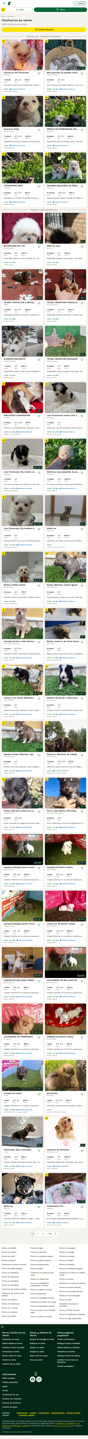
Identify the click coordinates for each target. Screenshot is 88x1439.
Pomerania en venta (10, 1352)
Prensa (5, 1390)
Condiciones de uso (10, 1395)
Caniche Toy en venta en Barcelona (67, 1361)
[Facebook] (32, 1379)
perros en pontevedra (39, 1264)
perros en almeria (9, 1300)
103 (50, 1234)
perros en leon (65, 1300)
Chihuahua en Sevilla (66, 1352)
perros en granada (38, 1294)
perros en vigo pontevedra (70, 1318)
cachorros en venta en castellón (68, 1305)
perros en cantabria (10, 1273)
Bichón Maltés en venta (12, 1343)
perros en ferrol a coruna (41, 1317)
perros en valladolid (10, 1285)
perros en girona (9, 1260)
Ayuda (4, 1386)
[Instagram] (39, 1379)
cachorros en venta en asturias (72, 1283)
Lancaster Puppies (27, 1415)
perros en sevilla (66, 1279)
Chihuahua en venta (10, 1339)
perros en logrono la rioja (41, 1290)
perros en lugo (36, 1248)
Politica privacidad (10, 1382)
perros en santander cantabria (72, 1314)
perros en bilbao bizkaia (12, 1269)
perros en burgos (66, 1260)
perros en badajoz (66, 1264)
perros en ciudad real (39, 1279)
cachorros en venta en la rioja (43, 1302)
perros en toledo (9, 1316)
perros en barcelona (10, 1277)
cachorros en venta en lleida (14, 1264)
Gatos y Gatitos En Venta (40, 1334)
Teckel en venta (9, 1360)
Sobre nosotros (8, 1378)
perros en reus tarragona (69, 1296)
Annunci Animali (73, 1413)
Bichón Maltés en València (68, 1347)
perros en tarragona (10, 1281)
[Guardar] (39, 73)
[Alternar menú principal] (4, 3)
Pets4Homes (22, 1413)
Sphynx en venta (37, 1347)
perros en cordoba (9, 1312)
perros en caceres (66, 1256)
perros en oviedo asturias (70, 1287)
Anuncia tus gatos (9, 1407)
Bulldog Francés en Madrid (68, 1343)
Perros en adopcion (65, 1366)
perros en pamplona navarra (42, 1306)
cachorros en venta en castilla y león (72, 1274)
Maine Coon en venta (39, 1356)
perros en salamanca (11, 1304)
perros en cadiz (8, 1256)
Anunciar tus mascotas (12, 1399)
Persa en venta (36, 1360)
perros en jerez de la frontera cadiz (43, 1311)
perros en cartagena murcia (42, 1298)
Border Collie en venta (11, 1356)
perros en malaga (66, 1252)
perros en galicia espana (40, 1260)
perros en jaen (36, 1269)
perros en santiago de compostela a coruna (39, 1284)
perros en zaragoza (67, 1248)
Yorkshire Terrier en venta (13, 1347)
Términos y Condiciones (66, 1423)
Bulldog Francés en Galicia (68, 1356)
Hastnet (33, 1413)
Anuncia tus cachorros (11, 1403)
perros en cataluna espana (41, 1256)
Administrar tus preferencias (62, 1426)
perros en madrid (9, 1248)
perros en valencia (38, 1252)
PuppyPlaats (44, 1413)
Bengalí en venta (37, 1352)
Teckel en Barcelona (66, 1339)
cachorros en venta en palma (14, 1289)
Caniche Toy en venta (11, 1364)
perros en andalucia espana (71, 1269)
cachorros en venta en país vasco (42, 1274)
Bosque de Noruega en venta (42, 1339)
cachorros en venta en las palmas (13, 1294)
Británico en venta (37, 1343)
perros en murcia (9, 1252)
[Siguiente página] (55, 1233)
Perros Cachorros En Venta (14, 1334)
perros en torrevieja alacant (71, 1291)
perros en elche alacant (69, 1310)
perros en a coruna (10, 1308)
